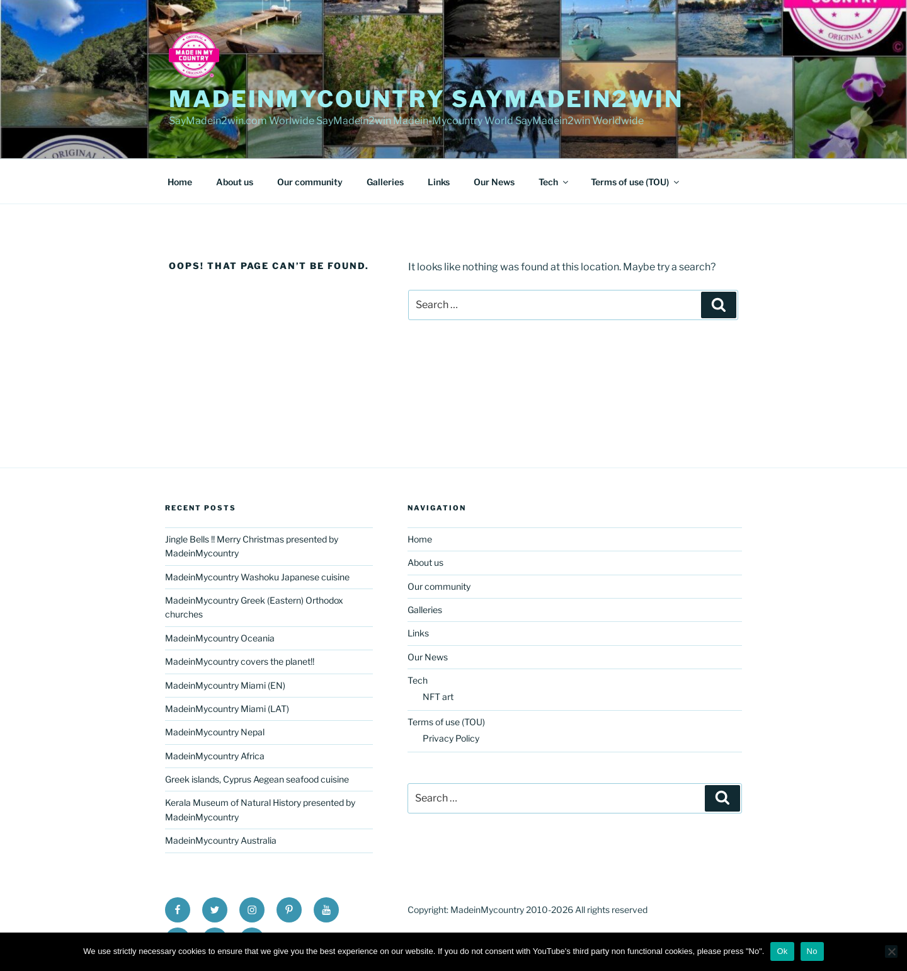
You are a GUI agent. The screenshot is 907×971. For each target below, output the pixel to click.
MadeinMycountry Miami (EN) (225, 685)
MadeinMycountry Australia (221, 840)
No (812, 951)
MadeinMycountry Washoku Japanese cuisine (257, 577)
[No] (891, 951)
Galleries (385, 181)
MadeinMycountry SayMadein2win (426, 99)
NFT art (438, 696)
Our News (494, 181)
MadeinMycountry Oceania (220, 638)
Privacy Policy (451, 738)
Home (180, 181)
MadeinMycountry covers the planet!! (239, 661)
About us (234, 181)
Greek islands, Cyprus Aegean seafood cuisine (257, 779)
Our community (310, 181)
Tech (554, 181)
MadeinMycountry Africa (215, 755)
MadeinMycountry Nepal (215, 732)
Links (439, 181)
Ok (782, 951)
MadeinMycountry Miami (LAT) (227, 708)
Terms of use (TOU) (636, 181)
